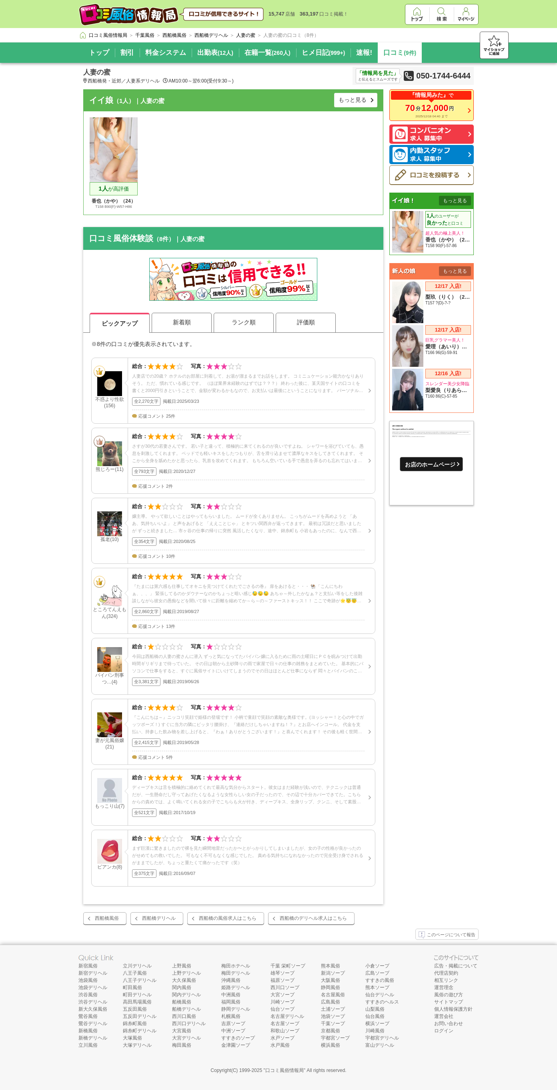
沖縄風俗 (230, 980)
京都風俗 (330, 1031)
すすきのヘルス (382, 1002)
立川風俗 (88, 1045)
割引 (127, 52)
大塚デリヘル (137, 1045)
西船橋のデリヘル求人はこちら (313, 918)
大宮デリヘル (186, 1038)
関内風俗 (181, 987)
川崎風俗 (375, 1031)
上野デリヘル (186, 973)
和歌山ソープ (284, 1031)
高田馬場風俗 (137, 1002)
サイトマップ (448, 1002)
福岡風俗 (230, 1002)
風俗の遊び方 (448, 994)
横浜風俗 (330, 1045)
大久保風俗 (184, 980)
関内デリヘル (186, 994)
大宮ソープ (282, 994)
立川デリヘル (137, 966)
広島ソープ (377, 973)
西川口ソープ (284, 987)
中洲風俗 (230, 994)
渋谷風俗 (88, 994)
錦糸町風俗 (135, 1023)
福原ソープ (282, 980)
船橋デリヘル (186, 1009)
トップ (99, 52)
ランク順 (244, 322)
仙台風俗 (375, 1016)
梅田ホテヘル (235, 966)
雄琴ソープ (282, 973)
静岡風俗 (330, 987)
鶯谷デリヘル (92, 1023)
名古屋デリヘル (287, 1016)
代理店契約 (446, 973)
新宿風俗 (88, 966)
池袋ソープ (333, 1016)
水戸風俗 (280, 1045)
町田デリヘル (137, 994)
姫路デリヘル (235, 987)
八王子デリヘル (139, 980)
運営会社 (443, 1016)
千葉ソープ (333, 1023)
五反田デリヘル (139, 1016)
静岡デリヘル (235, 1009)
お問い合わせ (448, 1023)
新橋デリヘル (92, 1038)
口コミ (399, 52)
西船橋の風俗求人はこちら (227, 918)
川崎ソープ (282, 1002)
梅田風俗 (181, 1045)
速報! (364, 52)
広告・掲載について (455, 966)
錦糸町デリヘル (139, 1031)
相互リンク (446, 980)
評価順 (306, 322)
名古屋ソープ (284, 1023)
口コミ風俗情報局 (284, 1070)
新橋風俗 (88, 1031)
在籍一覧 (267, 52)
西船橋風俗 (107, 918)
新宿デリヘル (92, 973)
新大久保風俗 (92, 1009)
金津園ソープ (235, 1045)
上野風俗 (181, 966)
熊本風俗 (330, 966)
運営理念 (443, 987)
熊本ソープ (377, 987)
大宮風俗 (181, 1031)
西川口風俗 (184, 1016)
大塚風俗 (132, 1038)
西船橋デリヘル (159, 918)
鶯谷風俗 (88, 1016)
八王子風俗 (135, 973)
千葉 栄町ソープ (287, 966)
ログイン (443, 1031)
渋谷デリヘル (92, 1002)
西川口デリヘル (189, 1023)
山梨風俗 (375, 1009)
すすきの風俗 (379, 980)
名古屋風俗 (333, 994)
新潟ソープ (333, 973)
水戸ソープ (282, 1038)
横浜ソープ (377, 1023)
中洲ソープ (233, 1031)
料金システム (165, 52)
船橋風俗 (181, 1002)
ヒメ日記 (323, 52)
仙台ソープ (282, 1009)
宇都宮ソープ (335, 1038)
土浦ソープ (333, 1009)
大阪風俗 (330, 980)
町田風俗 (132, 987)
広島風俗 (330, 1002)
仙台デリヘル (379, 994)
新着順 (182, 322)
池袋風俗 (88, 980)
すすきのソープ (238, 1038)
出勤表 (215, 52)
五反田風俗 (135, 1009)
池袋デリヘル (92, 987)
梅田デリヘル (235, 973)
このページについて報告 (447, 935)
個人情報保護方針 (453, 1009)
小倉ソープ (377, 966)
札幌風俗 (230, 1016)
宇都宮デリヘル (382, 1038)
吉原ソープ (233, 1023)
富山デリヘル (379, 1045)
